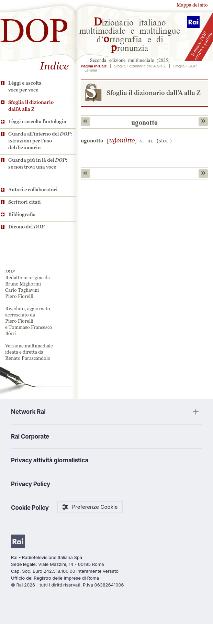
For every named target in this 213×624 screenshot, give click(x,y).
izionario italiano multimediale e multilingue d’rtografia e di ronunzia (129, 34)
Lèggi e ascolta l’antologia (37, 121)
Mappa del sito (192, 5)
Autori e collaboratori (33, 189)
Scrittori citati (24, 202)
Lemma (91, 70)
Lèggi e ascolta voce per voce (25, 86)
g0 (122, 140)
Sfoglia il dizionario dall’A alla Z (31, 105)
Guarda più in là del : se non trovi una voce (37, 163)
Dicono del (26, 227)
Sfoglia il (185, 66)
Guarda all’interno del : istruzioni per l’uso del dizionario (40, 141)
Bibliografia (22, 214)
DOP (34, 27)
